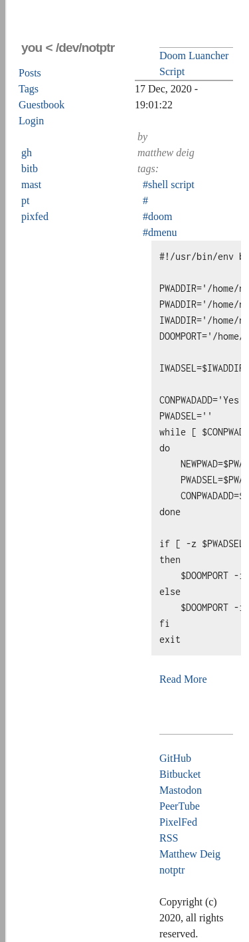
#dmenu (160, 232)
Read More (183, 679)
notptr (172, 870)
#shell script (169, 184)
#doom (157, 216)
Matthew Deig (189, 854)
